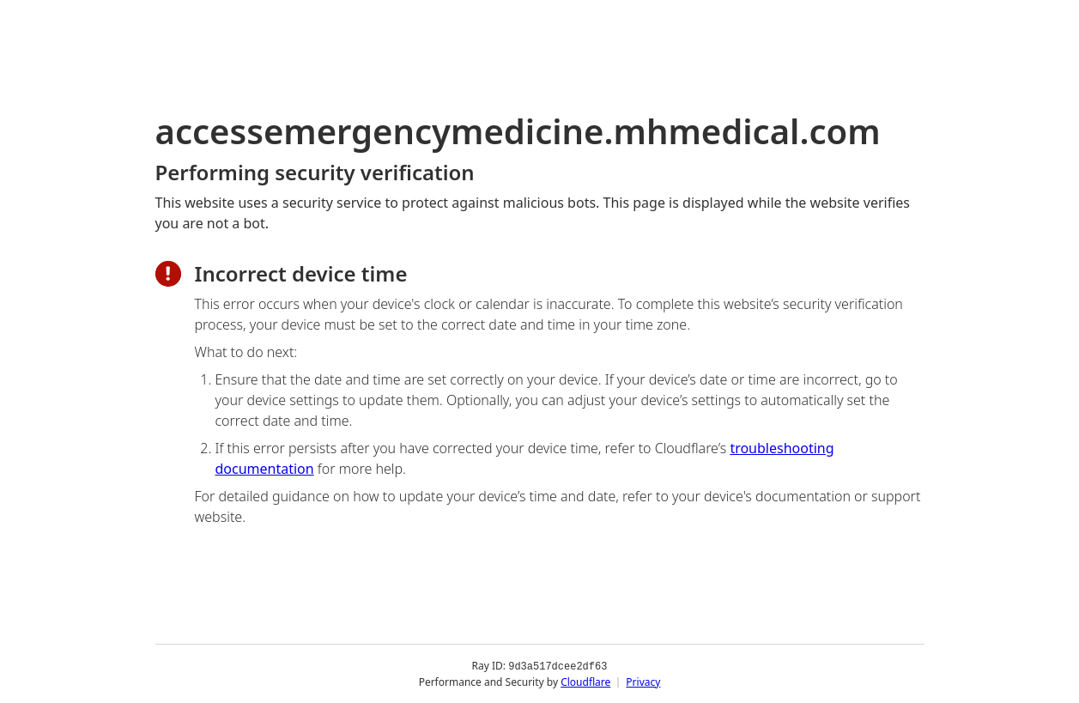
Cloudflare (585, 681)
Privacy (643, 681)
